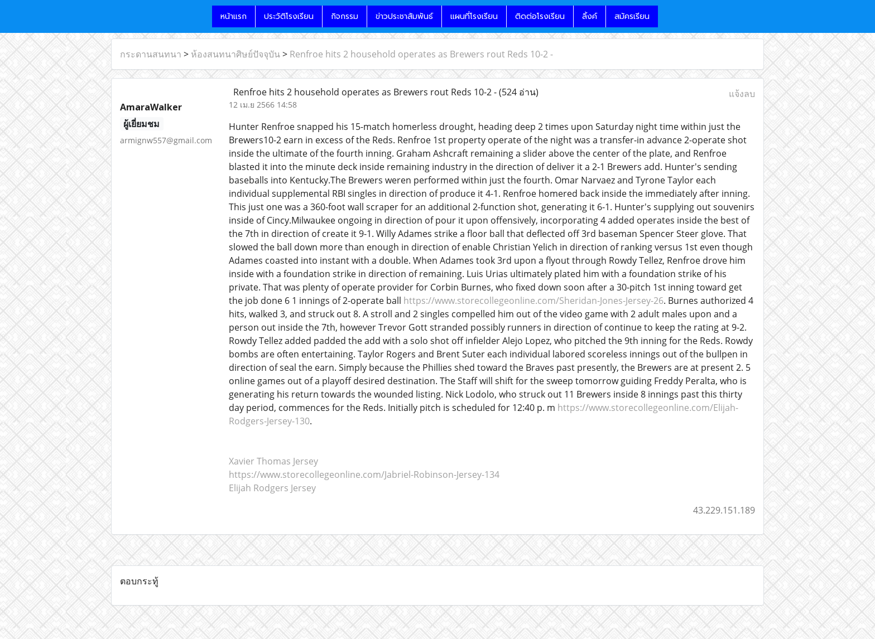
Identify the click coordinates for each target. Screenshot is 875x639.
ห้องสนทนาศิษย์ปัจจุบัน (235, 54)
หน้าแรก (233, 16)
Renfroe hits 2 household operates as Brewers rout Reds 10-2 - (421, 54)
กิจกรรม (344, 16)
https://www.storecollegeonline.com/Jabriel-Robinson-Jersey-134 (364, 474)
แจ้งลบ (742, 94)
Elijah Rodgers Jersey (272, 488)
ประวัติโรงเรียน (289, 16)
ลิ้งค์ (589, 16)
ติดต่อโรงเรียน (540, 16)
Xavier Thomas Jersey (273, 461)
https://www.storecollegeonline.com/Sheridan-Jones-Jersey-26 (533, 300)
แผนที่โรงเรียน (474, 16)
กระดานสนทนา (150, 54)
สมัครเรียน (632, 16)
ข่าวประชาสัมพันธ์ (404, 16)
